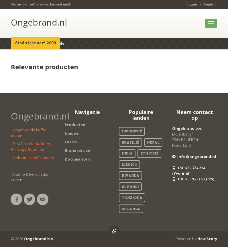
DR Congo (131, 209)
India (127, 153)
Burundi (130, 187)
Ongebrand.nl (39, 22)
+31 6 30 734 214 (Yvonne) (188, 170)
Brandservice (77, 150)
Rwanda (130, 175)
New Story (207, 238)
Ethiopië (149, 153)
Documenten (77, 159)
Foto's (71, 141)
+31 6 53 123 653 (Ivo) (193, 179)
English (210, 4)
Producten (75, 124)
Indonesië (132, 131)
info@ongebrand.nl (194, 156)
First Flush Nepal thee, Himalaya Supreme (31, 146)
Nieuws (72, 133)
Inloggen (190, 4)
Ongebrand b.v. (187, 128)
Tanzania (132, 198)
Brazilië (130, 142)
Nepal (153, 142)
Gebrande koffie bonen (33, 157)
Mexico (129, 165)
